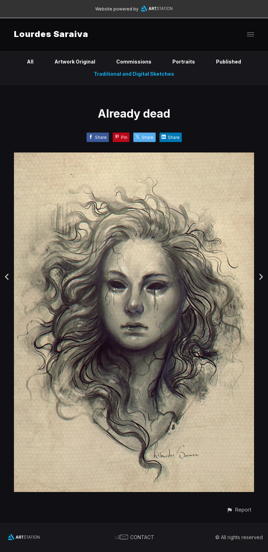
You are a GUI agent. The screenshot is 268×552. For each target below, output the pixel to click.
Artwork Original (74, 62)
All (30, 62)
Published (228, 62)
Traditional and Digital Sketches (134, 74)
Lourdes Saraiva (51, 34)
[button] (239, 509)
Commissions (133, 62)
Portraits (183, 62)
